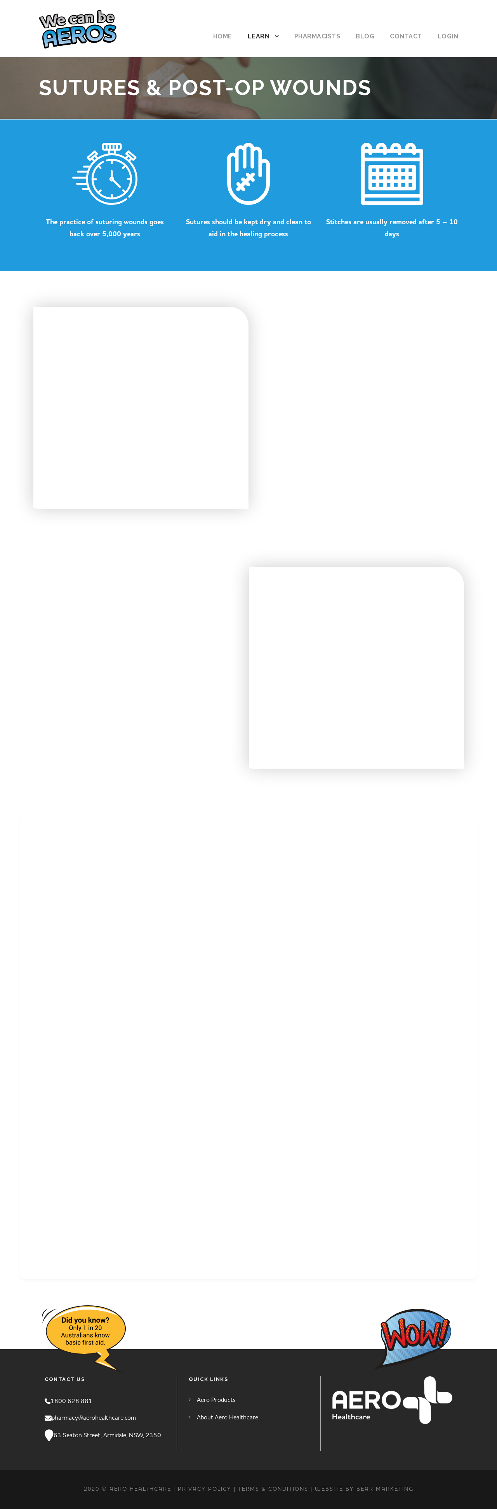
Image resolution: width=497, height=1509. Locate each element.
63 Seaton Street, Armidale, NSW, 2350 (107, 1435)
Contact (406, 36)
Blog (365, 36)
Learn (259, 36)
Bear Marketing (385, 1489)
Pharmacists (317, 36)
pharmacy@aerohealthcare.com (94, 1418)
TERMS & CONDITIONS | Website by (297, 1489)
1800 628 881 (71, 1401)
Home (222, 36)
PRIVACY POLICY (204, 1489)
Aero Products (216, 1400)
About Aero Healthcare (227, 1417)
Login (448, 36)
